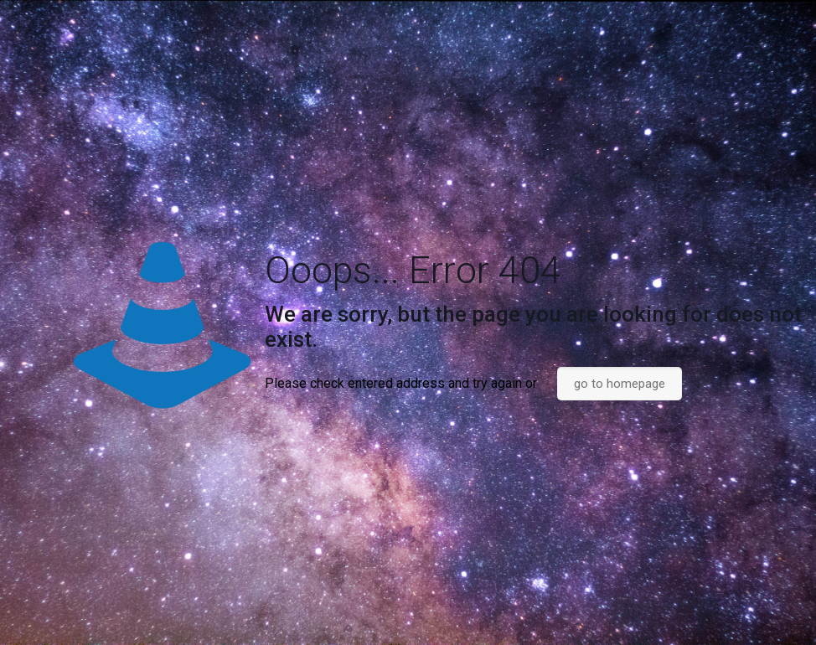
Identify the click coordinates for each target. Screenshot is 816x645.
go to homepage (619, 383)
